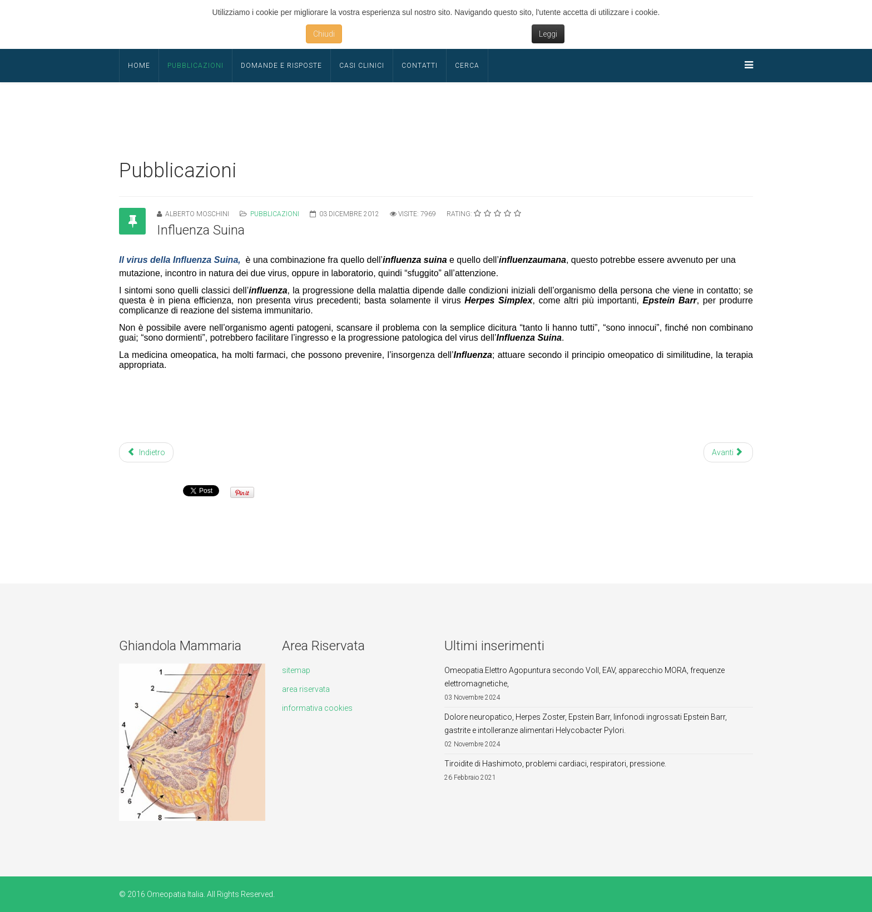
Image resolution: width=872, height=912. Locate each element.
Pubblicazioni (195, 65)
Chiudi (324, 33)
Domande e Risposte (281, 65)
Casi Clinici (361, 65)
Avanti (727, 452)
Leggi (548, 33)
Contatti (420, 65)
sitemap (296, 670)
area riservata (306, 689)
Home (139, 65)
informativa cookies (317, 708)
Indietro (146, 452)
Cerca (467, 65)
